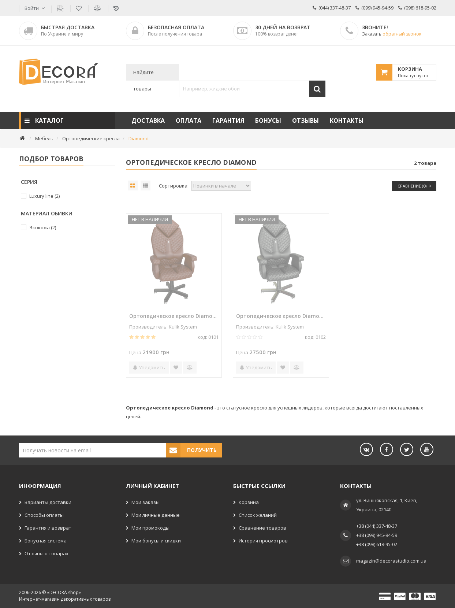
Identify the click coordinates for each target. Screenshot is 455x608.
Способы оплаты (44, 515)
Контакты (346, 120)
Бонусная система (46, 540)
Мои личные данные (155, 515)
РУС (60, 8)
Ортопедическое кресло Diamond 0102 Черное (280, 315)
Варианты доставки (48, 502)
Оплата (188, 120)
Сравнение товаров (262, 527)
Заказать (391, 34)
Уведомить (149, 367)
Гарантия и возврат (48, 527)
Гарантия (228, 120)
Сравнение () (414, 186)
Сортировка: (174, 185)
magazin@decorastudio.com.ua (391, 560)
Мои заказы (145, 502)
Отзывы (305, 120)
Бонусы (268, 120)
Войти (32, 8)
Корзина (249, 502)
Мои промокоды (150, 527)
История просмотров (263, 540)
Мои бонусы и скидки (156, 540)
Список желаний (258, 515)
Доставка (148, 120)
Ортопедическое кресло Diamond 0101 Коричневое (174, 315)
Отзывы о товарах (46, 553)
